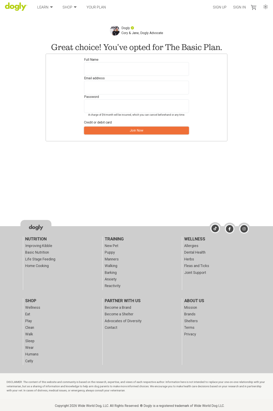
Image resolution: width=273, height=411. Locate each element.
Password (91, 97)
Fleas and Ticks (196, 266)
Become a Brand (118, 307)
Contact (111, 327)
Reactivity (112, 286)
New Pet (111, 246)
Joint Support (195, 273)
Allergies (191, 246)
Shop (70, 7)
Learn (45, 7)
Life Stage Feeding (40, 259)
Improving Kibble (38, 246)
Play (28, 321)
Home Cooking (37, 266)
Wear (29, 348)
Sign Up (220, 7)
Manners (112, 259)
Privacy (190, 334)
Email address (94, 78)
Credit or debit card (98, 122)
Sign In (239, 7)
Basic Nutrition (37, 252)
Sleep (29, 341)
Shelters (191, 321)
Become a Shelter (119, 314)
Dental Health (194, 252)
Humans (32, 354)
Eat (27, 314)
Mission (190, 307)
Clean (29, 327)
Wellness (32, 307)
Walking (111, 266)
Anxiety (110, 279)
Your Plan (96, 7)
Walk (29, 334)
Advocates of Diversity (123, 321)
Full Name (91, 60)
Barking (111, 273)
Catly (29, 361)
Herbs (189, 259)
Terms (189, 327)
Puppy (110, 252)
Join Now (136, 130)
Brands (190, 314)
